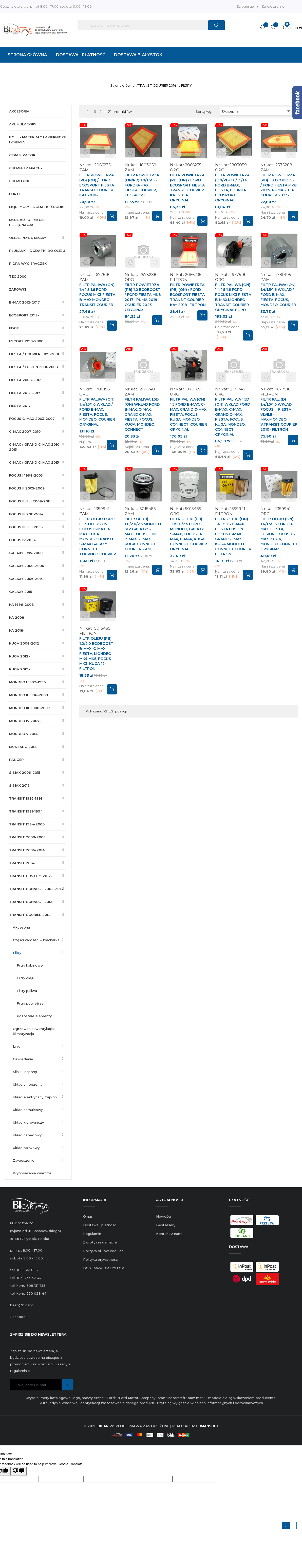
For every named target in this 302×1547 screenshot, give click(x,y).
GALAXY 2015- (21, 592)
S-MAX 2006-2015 (24, 772)
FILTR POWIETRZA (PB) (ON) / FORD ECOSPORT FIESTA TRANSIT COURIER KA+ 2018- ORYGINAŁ (187, 187)
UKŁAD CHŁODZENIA (27, 1084)
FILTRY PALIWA (27, 991)
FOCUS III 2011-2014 (26, 514)
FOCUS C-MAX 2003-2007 (32, 419)
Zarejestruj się (272, 6)
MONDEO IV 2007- (25, 721)
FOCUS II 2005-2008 (27, 488)
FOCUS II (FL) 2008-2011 (29, 501)
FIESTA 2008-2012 (25, 380)
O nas (88, 1216)
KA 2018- (17, 630)
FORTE (15, 194)
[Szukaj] (151, 25)
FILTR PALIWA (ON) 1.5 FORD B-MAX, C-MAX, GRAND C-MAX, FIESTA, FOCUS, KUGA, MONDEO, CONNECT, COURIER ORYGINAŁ (188, 414)
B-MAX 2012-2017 (24, 302)
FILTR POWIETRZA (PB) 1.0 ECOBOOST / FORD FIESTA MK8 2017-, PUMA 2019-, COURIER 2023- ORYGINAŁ (143, 297)
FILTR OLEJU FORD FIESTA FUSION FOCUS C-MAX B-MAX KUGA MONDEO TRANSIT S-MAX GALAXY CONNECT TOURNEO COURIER (97, 536)
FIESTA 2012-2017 (24, 393)
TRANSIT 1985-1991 (25, 798)
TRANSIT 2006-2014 (27, 850)
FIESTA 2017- (20, 406)
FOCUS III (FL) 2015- (26, 527)
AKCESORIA (19, 111)
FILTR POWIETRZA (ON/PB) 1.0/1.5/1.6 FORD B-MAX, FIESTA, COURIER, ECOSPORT (142, 185)
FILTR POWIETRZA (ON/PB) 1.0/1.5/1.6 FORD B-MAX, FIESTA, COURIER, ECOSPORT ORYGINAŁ (232, 187)
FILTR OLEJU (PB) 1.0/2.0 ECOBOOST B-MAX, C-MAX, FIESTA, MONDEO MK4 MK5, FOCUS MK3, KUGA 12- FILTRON (96, 653)
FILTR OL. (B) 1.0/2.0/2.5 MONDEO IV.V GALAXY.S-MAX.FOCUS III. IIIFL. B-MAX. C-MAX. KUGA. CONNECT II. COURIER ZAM (143, 534)
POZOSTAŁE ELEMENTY (34, 1016)
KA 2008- (17, 617)
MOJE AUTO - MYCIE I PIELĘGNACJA (27, 222)
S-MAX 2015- (20, 785)
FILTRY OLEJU (25, 978)
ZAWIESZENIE (23, 1160)
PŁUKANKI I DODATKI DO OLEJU (37, 251)
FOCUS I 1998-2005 (26, 475)
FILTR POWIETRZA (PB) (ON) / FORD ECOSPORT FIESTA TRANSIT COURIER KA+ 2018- (96, 185)
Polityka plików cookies (103, 1251)
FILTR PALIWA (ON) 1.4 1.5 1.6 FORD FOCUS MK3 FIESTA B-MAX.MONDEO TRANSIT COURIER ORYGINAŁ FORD (233, 297)
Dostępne (257, 111)
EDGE (14, 328)
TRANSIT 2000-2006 (27, 837)
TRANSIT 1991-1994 (26, 811)
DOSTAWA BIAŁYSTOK (103, 1268)
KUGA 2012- (19, 656)
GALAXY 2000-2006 (26, 566)
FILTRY (17, 953)
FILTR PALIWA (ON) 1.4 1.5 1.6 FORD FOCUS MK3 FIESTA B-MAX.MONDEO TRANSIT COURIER (97, 294)
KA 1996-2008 (21, 604)
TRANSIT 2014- (22, 863)
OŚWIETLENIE (23, 1059)
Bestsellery (165, 1225)
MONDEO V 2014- (24, 734)
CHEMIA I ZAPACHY (26, 168)
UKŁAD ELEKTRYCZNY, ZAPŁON (35, 1097)
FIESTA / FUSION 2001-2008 (33, 367)
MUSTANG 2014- (23, 747)
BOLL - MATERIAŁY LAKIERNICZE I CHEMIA (37, 139)
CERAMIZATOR (22, 155)
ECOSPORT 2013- (24, 315)
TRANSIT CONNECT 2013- (31, 902)
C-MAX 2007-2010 (25, 431)
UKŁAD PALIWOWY (26, 1148)
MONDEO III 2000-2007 (29, 708)
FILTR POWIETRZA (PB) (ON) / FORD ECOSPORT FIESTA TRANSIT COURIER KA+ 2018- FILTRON (188, 294)
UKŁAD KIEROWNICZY (28, 1122)
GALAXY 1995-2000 (26, 553)
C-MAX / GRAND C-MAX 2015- (34, 462)
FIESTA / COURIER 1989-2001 (34, 354)
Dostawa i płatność (99, 1225)
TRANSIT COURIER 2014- (30, 915)
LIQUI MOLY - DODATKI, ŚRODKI (36, 207)
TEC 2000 (17, 276)
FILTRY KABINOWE (30, 965)
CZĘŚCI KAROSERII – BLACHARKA (36, 940)
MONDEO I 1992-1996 (27, 682)
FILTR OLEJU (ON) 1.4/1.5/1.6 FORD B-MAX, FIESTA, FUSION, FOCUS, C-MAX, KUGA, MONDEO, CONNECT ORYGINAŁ (279, 534)
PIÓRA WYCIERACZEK (28, 263)
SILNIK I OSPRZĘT (25, 1072)
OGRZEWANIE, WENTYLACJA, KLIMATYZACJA (33, 1031)
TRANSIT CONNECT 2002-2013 (36, 889)
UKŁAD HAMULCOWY (28, 1110)
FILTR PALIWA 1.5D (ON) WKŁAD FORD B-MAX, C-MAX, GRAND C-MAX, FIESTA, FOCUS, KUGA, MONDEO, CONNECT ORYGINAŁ (232, 417)
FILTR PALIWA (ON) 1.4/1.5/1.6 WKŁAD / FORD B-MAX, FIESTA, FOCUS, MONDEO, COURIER (278, 294)
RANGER (16, 760)
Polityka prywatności (101, 1259)
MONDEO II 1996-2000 (28, 695)
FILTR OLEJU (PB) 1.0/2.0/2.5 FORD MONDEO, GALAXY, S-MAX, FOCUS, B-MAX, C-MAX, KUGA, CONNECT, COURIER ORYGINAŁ (188, 534)
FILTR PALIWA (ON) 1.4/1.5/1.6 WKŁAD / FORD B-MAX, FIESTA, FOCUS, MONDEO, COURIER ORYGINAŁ (97, 412)
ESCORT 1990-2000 (26, 341)
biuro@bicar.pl (22, 1305)
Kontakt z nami (169, 1234)
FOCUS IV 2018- (22, 540)
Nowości (163, 1216)
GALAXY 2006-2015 (26, 579)
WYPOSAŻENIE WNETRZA (32, 1173)
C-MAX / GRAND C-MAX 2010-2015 (35, 446)
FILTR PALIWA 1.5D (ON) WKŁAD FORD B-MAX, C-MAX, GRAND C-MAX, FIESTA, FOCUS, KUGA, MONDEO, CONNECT (142, 414)
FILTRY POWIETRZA (30, 1003)
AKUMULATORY (22, 124)
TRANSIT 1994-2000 (27, 824)
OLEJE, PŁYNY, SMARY (27, 238)
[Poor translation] (18, 1471)
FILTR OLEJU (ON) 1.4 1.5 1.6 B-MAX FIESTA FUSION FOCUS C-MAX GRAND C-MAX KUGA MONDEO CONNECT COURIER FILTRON (233, 536)
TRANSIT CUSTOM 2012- (30, 876)
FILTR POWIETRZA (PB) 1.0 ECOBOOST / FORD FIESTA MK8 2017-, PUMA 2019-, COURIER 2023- (278, 185)
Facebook (19, 1317)
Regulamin (92, 1234)
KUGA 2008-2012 (24, 643)
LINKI (17, 1046)
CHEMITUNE (19, 181)
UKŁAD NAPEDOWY (27, 1135)
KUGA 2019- (19, 669)
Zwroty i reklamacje (100, 1242)
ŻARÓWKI (17, 289)
